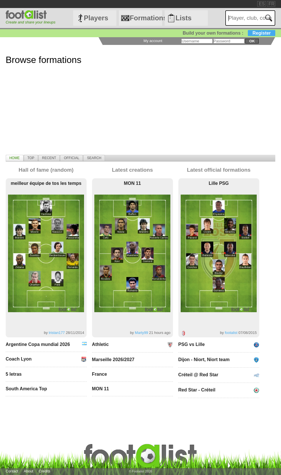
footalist (231, 332)
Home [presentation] (14, 158)
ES (262, 3)
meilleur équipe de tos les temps (46, 183)
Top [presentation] (30, 158)
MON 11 (132, 183)
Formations (146, 18)
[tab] (14, 158)
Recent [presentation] (49, 158)
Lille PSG (219, 183)
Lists (184, 18)
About (28, 471)
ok (252, 41)
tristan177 (57, 332)
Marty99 (141, 332)
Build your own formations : (229, 33)
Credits (45, 471)
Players (96, 18)
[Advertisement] (141, 115)
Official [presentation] (71, 158)
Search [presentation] (94, 158)
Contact (12, 471)
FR (271, 3)
